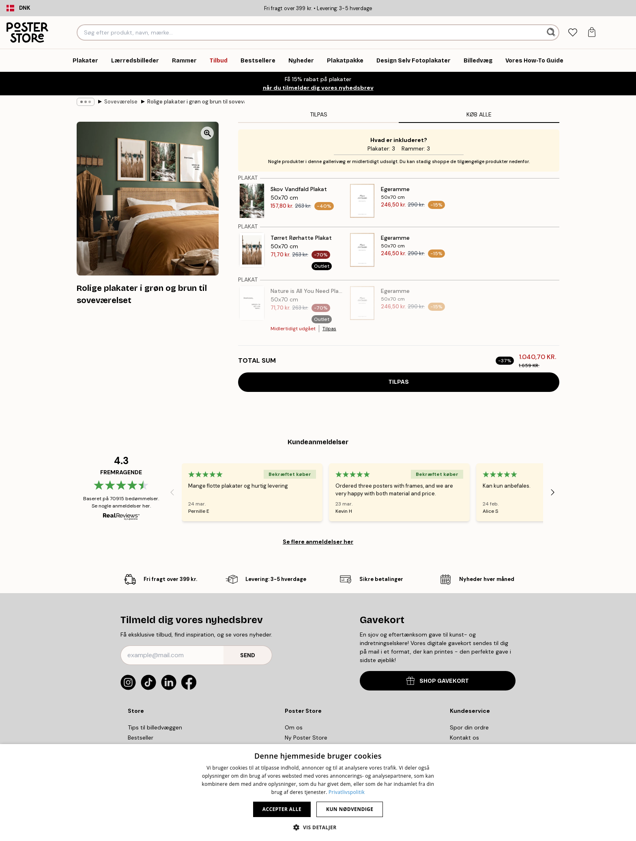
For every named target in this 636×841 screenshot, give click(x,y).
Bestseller (140, 737)
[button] (317, 827)
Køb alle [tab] (479, 114)
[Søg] (551, 32)
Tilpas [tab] (318, 114)
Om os (294, 727)
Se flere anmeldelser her (318, 541)
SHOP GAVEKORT (437, 680)
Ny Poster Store (306, 737)
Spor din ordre (469, 727)
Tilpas (329, 328)
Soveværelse (121, 101)
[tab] (572, 33)
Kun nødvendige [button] (349, 809)
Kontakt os (464, 737)
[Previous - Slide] (171, 492)
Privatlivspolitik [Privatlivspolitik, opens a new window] (347, 792)
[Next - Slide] (552, 492)
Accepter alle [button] (281, 809)
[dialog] (318, 792)
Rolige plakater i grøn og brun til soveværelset (196, 101)
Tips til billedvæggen (155, 727)
